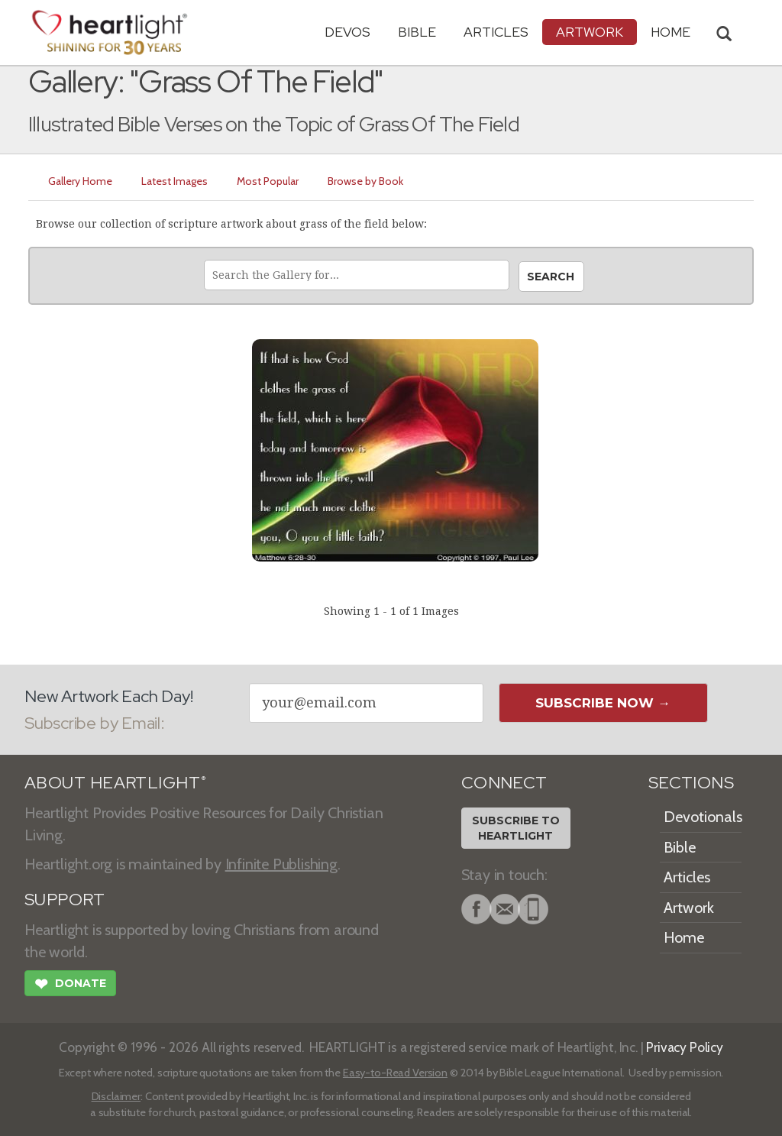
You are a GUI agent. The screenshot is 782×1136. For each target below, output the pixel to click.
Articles (496, 31)
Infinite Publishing (281, 864)
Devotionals (703, 816)
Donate (70, 985)
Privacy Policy (684, 1047)
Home (684, 937)
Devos (347, 31)
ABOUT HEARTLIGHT (115, 783)
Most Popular (268, 181)
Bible (417, 31)
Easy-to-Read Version (395, 1072)
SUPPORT (64, 899)
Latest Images (174, 181)
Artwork (589, 31)
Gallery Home (80, 181)
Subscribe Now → (603, 702)
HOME (670, 31)
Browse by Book (365, 181)
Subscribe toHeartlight (516, 828)
